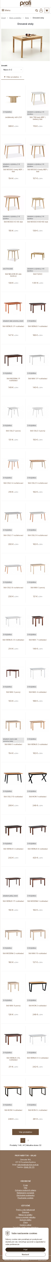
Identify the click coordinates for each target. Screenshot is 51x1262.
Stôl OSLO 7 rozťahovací (13, 535)
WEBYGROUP (42, 1260)
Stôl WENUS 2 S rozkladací (13, 640)
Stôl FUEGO (37, 274)
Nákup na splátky (25, 1215)
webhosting (25, 1260)
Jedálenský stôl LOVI (13, 117)
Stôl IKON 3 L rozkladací (37, 1110)
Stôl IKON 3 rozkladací (13, 1110)
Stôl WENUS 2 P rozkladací (13, 326)
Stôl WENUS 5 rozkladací (13, 849)
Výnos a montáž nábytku (25, 1217)
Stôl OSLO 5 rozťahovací (37, 483)
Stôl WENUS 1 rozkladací (37, 326)
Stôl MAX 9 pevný (13, 1006)
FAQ (25, 1188)
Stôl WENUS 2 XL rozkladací (13, 1059)
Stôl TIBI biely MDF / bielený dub (38, 118)
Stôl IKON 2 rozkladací (38, 1006)
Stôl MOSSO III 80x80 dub (37, 222)
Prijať (25, 1250)
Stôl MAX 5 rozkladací (13, 744)
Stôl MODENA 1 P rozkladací (13, 379)
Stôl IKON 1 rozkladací (37, 797)
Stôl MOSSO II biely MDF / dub (37, 170)
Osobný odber (25, 1225)
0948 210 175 (29, 1167)
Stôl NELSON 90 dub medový (13, 275)
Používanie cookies (25, 1198)
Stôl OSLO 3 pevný (37, 431)
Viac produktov (25, 1132)
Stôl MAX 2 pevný (13, 692)
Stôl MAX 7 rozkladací (38, 640)
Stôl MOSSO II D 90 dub (13, 222)
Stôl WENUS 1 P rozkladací (13, 901)
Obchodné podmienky (26, 1195)
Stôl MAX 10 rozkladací (38, 953)
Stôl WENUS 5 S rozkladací (37, 1058)
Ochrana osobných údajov (25, 1190)
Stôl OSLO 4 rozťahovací (13, 483)
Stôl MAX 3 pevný (38, 588)
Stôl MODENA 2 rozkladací (13, 953)
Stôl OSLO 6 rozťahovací (37, 535)
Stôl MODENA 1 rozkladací (37, 901)
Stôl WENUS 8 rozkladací (38, 849)
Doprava (25, 1212)
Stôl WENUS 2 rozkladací (38, 744)
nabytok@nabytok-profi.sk (28, 1165)
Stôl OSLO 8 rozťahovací (13, 588)
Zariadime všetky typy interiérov (25, 1227)
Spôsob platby (25, 1220)
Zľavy (25, 1222)
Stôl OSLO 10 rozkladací (13, 797)
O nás (25, 1185)
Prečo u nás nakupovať (25, 1210)
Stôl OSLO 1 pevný (13, 431)
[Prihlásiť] (41, 10)
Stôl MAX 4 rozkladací (38, 692)
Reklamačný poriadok (25, 1193)
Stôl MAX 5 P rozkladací (37, 379)
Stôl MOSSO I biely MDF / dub (13, 170)
